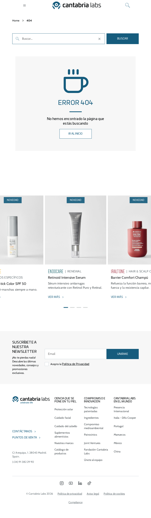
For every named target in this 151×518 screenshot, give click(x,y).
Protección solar (63, 409)
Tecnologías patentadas (91, 409)
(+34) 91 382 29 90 (23, 462)
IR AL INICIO (75, 133)
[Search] (127, 5)
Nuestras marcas (63, 443)
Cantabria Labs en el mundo (125, 400)
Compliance (75, 502)
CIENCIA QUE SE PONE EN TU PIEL (65, 400)
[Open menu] (24, 5)
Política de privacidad (70, 493)
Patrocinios (90, 434)
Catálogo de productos (61, 451)
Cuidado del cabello (65, 426)
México (118, 443)
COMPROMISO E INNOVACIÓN (94, 400)
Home (16, 20)
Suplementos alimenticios (62, 434)
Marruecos (119, 434)
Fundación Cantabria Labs (96, 451)
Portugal (118, 426)
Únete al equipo (93, 460)
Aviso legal (93, 493)
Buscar (122, 38)
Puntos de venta (24, 437)
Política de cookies (114, 493)
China (117, 451)
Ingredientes (91, 417)
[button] (66, 317)
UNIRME (122, 354)
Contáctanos (22, 431)
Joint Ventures (92, 443)
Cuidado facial (62, 417)
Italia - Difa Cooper (125, 417)
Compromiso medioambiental (93, 426)
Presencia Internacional (121, 409)
